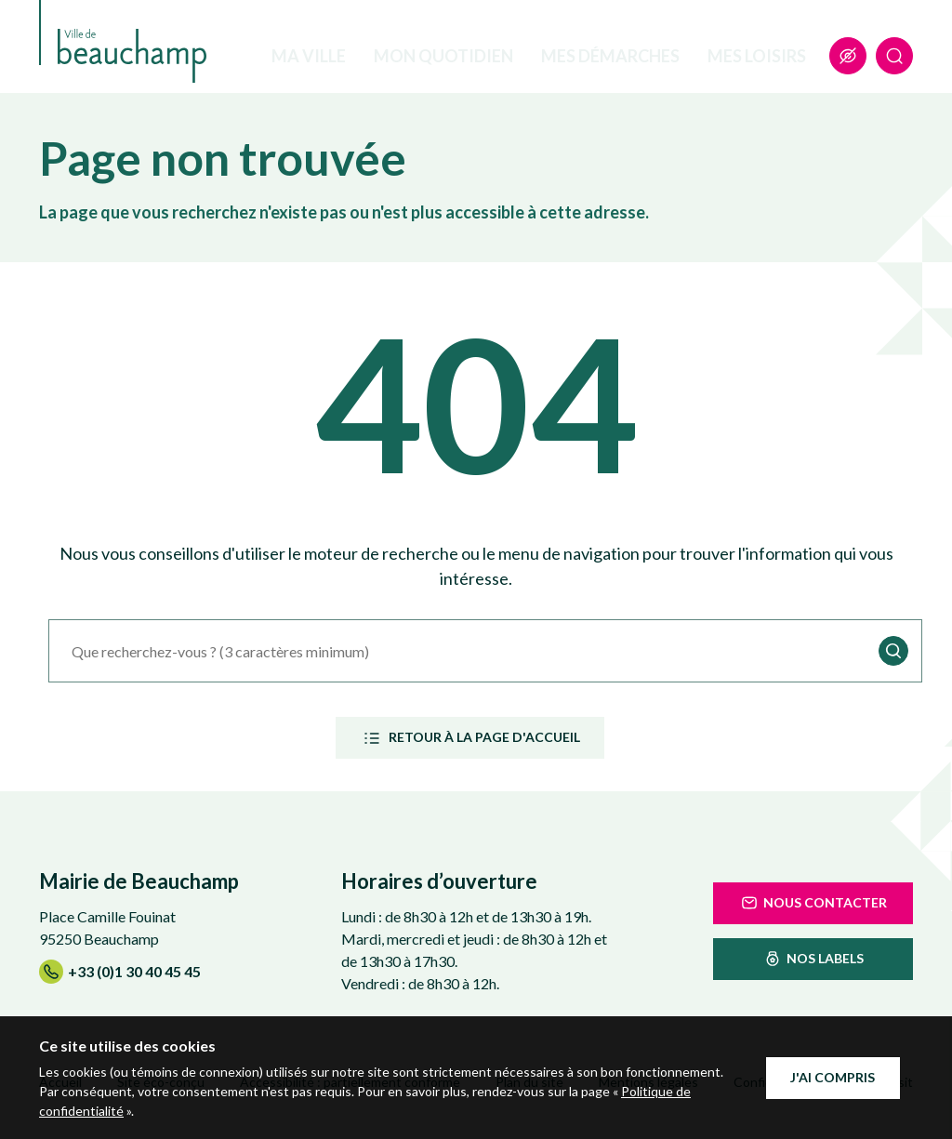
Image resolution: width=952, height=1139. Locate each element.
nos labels (813, 958)
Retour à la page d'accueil (470, 738)
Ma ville (308, 55)
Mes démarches (610, 55)
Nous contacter (813, 903)
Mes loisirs (756, 55)
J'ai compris (832, 1077)
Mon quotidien (443, 55)
